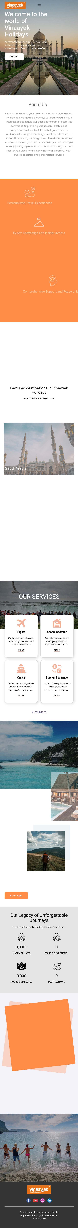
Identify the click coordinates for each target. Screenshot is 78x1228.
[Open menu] (39, 6)
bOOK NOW (16, 895)
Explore (13, 56)
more (21, 650)
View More (39, 712)
